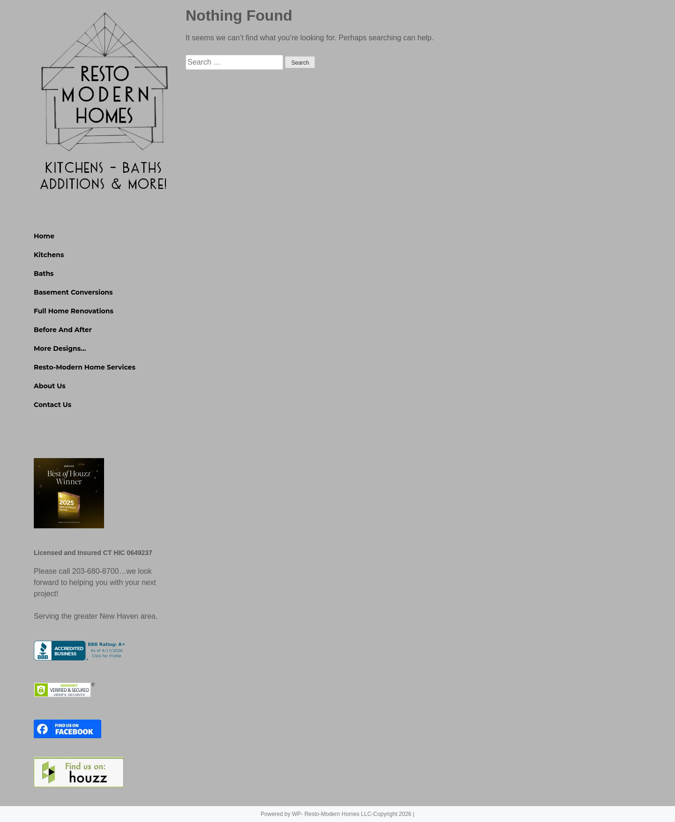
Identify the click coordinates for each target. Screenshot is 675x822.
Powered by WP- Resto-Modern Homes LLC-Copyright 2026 (336, 814)
